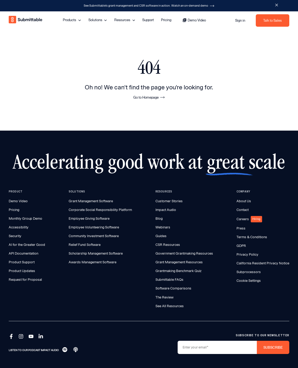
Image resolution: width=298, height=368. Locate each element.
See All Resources (169, 306)
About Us (243, 201)
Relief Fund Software (85, 244)
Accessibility (19, 227)
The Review (164, 297)
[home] (26, 20)
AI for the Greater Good (27, 244)
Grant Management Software (91, 201)
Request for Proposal (25, 279)
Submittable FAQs (169, 279)
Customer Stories (169, 201)
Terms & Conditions (251, 237)
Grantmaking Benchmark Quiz (178, 271)
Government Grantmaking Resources (184, 253)
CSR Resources (167, 244)
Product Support (22, 262)
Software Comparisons (173, 288)
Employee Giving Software (89, 218)
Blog (159, 218)
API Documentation (23, 253)
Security (15, 236)
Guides (161, 236)
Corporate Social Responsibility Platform (100, 210)
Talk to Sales (272, 20)
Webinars (162, 227)
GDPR (241, 245)
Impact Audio (165, 210)
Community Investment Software (94, 236)
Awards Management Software (92, 262)
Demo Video (18, 201)
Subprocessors (248, 272)
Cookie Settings (248, 280)
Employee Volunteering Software (94, 227)
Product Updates (22, 271)
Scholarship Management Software (96, 253)
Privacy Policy (247, 254)
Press (240, 228)
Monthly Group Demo (25, 218)
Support (148, 20)
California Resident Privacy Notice (262, 263)
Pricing (166, 20)
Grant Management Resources (179, 262)
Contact (242, 210)
